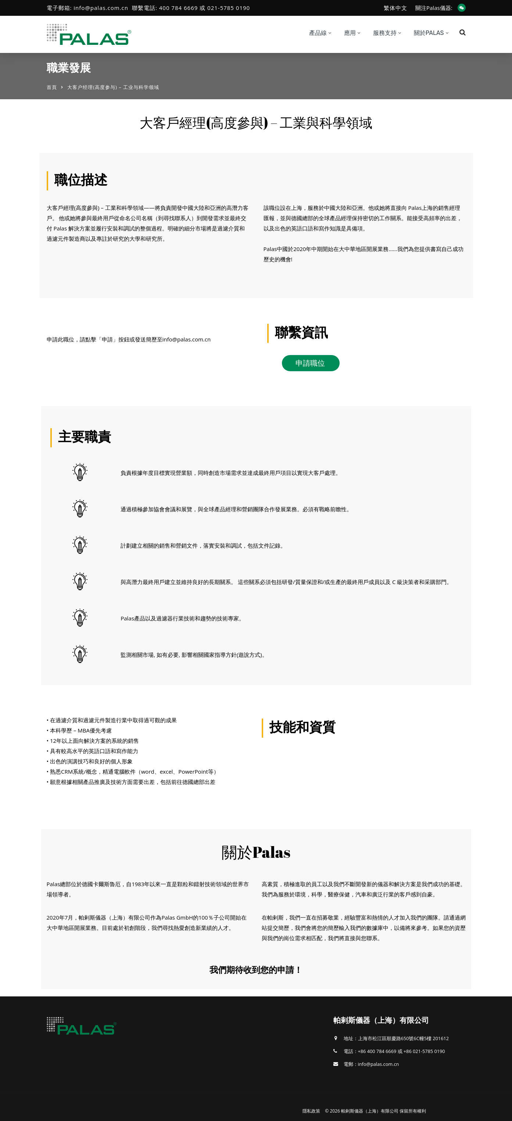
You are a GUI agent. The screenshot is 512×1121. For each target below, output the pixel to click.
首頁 (52, 87)
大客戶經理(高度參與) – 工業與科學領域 (256, 122)
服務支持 (385, 32)
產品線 (318, 32)
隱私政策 (311, 1111)
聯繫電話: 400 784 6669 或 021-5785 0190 (191, 7)
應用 (350, 32)
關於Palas (429, 32)
